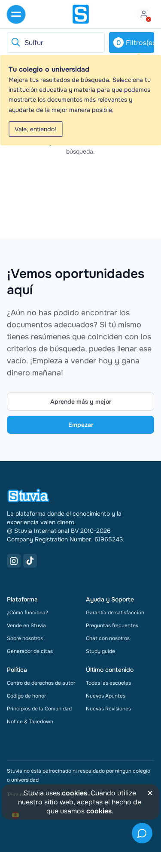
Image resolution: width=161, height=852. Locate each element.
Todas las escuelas (108, 683)
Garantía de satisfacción (115, 612)
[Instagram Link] (14, 561)
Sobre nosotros (25, 638)
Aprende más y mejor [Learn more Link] (80, 401)
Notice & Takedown (30, 721)
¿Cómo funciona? (27, 612)
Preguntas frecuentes (112, 625)
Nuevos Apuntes (105, 695)
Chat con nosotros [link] (108, 638)
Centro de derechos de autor (41, 683)
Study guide (100, 651)
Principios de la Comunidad (39, 708)
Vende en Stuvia (26, 625)
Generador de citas (30, 651)
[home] (80, 14)
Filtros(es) (133, 42)
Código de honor (26, 695)
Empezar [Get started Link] (80, 425)
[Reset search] (15, 42)
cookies (74, 793)
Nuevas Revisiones (108, 708)
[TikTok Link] (30, 561)
